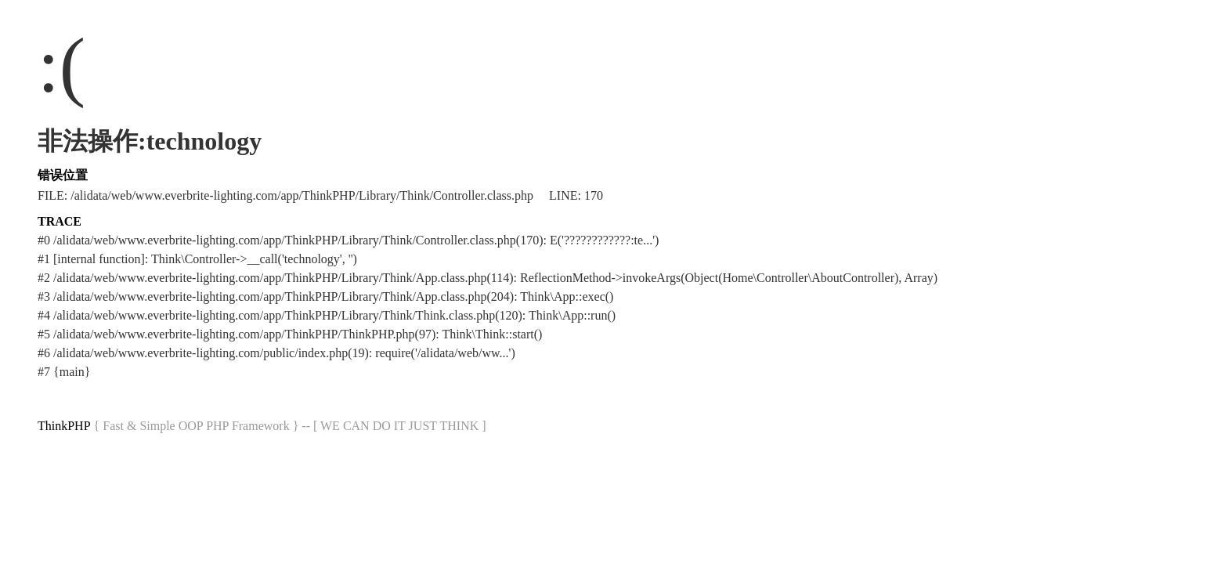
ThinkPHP (64, 425)
